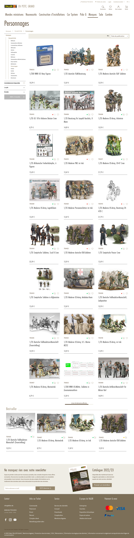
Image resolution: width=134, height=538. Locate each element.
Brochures (13, 78)
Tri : (108, 36)
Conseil (56, 509)
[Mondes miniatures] (14, 15)
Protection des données (42, 533)
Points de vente (100, 2)
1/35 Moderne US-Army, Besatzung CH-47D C (112, 209)
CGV (52, 533)
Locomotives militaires (16, 45)
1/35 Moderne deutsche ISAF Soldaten (112, 73)
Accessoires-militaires (16, 43)
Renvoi (31, 515)
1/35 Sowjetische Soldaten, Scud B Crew (44, 252)
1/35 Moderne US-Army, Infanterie (110, 118)
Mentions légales (60, 519)
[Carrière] (109, 15)
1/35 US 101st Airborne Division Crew (43, 118)
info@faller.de (8, 506)
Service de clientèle (61, 506)
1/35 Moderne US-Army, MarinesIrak (42, 386)
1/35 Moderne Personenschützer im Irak (78, 207)
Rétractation (59, 533)
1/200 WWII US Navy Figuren (40, 73)
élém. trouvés (17, 97)
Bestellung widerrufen (36, 522)
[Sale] (101, 15)
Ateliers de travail (85, 519)
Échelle (6, 92)
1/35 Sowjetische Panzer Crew (109, 252)
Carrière (82, 509)
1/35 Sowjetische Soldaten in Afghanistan (44, 297)
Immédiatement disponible (12, 83)
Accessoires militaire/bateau (18, 59)
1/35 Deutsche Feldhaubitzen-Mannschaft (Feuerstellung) (44, 344)
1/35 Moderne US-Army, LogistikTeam (42, 207)
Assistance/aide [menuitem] (118, 2)
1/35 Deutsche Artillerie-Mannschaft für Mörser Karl (112, 388)
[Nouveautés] (31, 15)
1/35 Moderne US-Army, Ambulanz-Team (78, 297)
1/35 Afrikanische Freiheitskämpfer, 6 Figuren (42, 165)
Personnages (14, 66)
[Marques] (93, 15)
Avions (12, 50)
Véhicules (13, 48)
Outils (12, 71)
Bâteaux (13, 57)
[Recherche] (103, 7)
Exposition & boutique (87, 512)
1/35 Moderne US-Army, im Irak (109, 342)
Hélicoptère (14, 52)
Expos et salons (85, 515)
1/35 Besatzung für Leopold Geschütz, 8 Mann (78, 120)
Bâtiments (13, 64)
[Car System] (72, 15)
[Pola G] (83, 15)
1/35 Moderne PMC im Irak (74, 163)
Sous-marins (14, 61)
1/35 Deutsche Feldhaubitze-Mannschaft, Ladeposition (112, 299)
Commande (33, 506)
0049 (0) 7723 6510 (86, 2)
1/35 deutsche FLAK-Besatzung (75, 73)
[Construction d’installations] (52, 15)
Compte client (34, 519)
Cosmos (13, 54)
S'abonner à (45, 488)
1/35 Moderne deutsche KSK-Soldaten (77, 252)
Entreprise (83, 506)
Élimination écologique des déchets (75, 533)
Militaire (13, 41)
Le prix (6, 87)
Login (109, 2)
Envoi (31, 512)
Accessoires (14, 75)
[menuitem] (86, 2)
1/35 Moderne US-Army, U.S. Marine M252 (77, 344)
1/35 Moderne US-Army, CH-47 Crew (111, 163)
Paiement (32, 509)
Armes (12, 68)
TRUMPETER (12, 38)
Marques (8, 35)
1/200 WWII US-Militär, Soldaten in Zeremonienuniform (76, 388)
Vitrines (13, 73)
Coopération (58, 515)
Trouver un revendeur (102, 485)
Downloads (58, 512)
